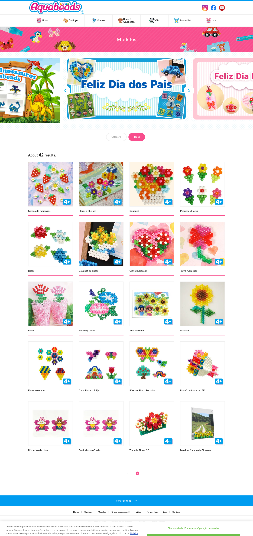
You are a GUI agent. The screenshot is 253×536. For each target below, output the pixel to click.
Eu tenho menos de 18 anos (193, 525)
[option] (126, 88)
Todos (137, 136)
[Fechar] (247, 525)
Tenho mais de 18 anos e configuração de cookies (193, 516)
